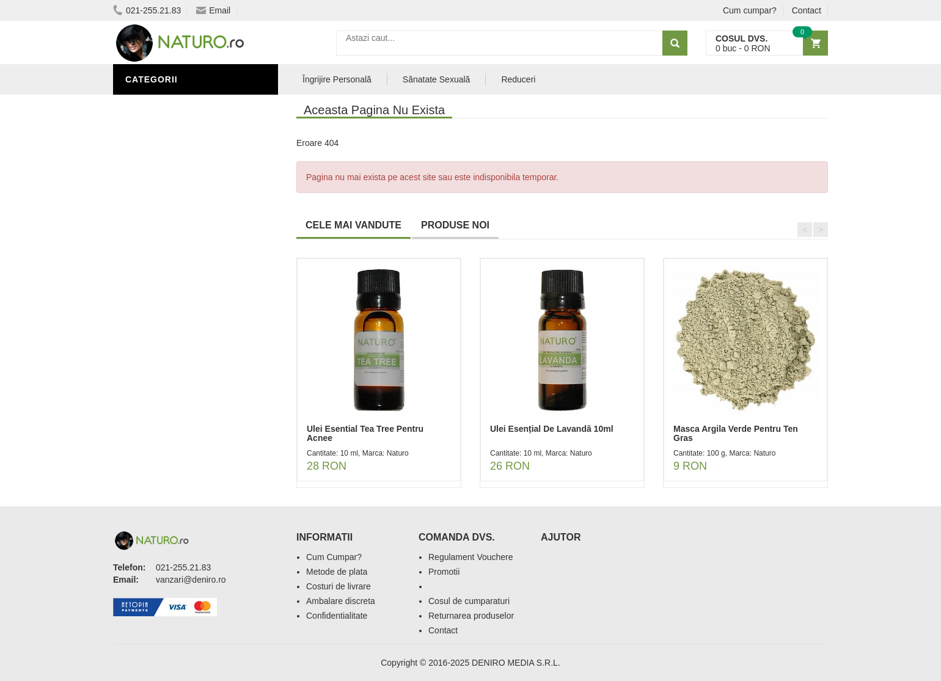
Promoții (149, 124)
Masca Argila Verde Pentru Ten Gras (735, 433)
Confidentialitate (336, 616)
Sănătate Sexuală (172, 106)
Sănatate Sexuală (436, 79)
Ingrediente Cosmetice (184, 161)
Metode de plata (336, 572)
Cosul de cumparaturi (469, 601)
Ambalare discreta (340, 601)
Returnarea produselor (471, 616)
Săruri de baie (163, 197)
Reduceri (518, 79)
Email (213, 10)
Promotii (444, 572)
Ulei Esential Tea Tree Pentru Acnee (365, 433)
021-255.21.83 (147, 10)
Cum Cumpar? (334, 557)
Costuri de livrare (338, 586)
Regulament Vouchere (470, 557)
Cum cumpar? (750, 10)
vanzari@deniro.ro (191, 579)
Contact (806, 10)
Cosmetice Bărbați (174, 215)
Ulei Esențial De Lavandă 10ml (551, 429)
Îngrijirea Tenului (172, 179)
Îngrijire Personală (177, 142)
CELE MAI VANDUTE (353, 225)
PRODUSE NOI (455, 225)
